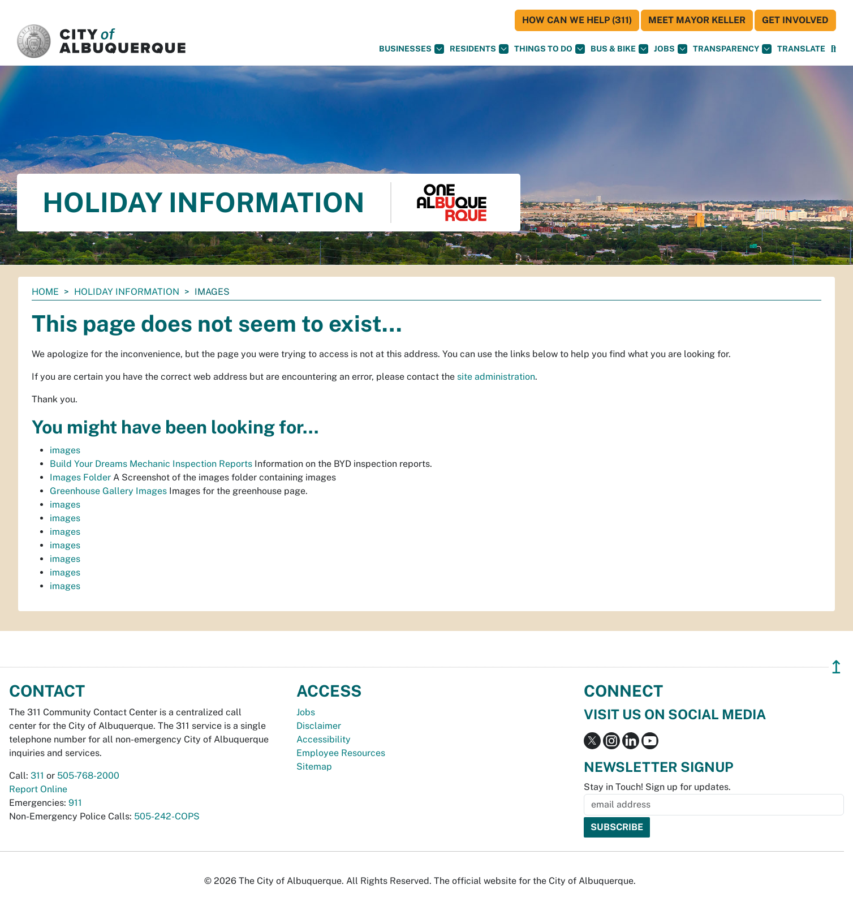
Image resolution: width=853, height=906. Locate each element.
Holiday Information (126, 291)
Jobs (670, 49)
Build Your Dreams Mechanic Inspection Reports (151, 463)
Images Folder (80, 477)
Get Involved (795, 20)
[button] (801, 48)
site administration (496, 376)
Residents (479, 49)
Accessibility (323, 739)
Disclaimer (318, 725)
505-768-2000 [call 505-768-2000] (88, 775)
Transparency (732, 49)
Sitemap (314, 766)
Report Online (38, 789)
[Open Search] (833, 49)
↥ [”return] (836, 666)
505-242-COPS (167, 816)
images (65, 450)
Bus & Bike (619, 49)
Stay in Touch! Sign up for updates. (657, 787)
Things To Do (549, 49)
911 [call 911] (75, 802)
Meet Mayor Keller (697, 20)
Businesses (411, 49)
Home (45, 291)
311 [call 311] (37, 775)
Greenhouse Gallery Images (108, 491)
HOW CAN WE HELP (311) (577, 20)
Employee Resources (340, 753)
